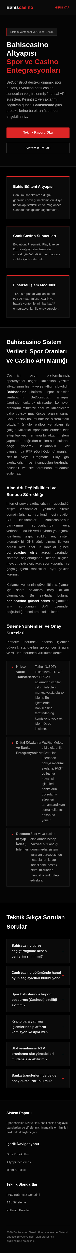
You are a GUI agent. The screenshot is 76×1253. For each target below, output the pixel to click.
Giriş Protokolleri (17, 1154)
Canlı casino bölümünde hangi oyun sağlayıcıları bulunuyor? (36, 975)
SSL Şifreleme (16, 1202)
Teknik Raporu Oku (38, 132)
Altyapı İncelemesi (18, 1162)
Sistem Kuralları (38, 148)
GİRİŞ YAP (62, 7)
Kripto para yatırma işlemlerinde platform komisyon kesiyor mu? (30, 1026)
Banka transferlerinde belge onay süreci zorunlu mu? (34, 1078)
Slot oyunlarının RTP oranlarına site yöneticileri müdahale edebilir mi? (33, 1053)
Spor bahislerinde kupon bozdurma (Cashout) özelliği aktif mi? (34, 999)
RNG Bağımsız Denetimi (23, 1194)
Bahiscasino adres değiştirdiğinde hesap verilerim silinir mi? (29, 951)
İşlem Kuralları (16, 1169)
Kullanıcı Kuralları (18, 1210)
